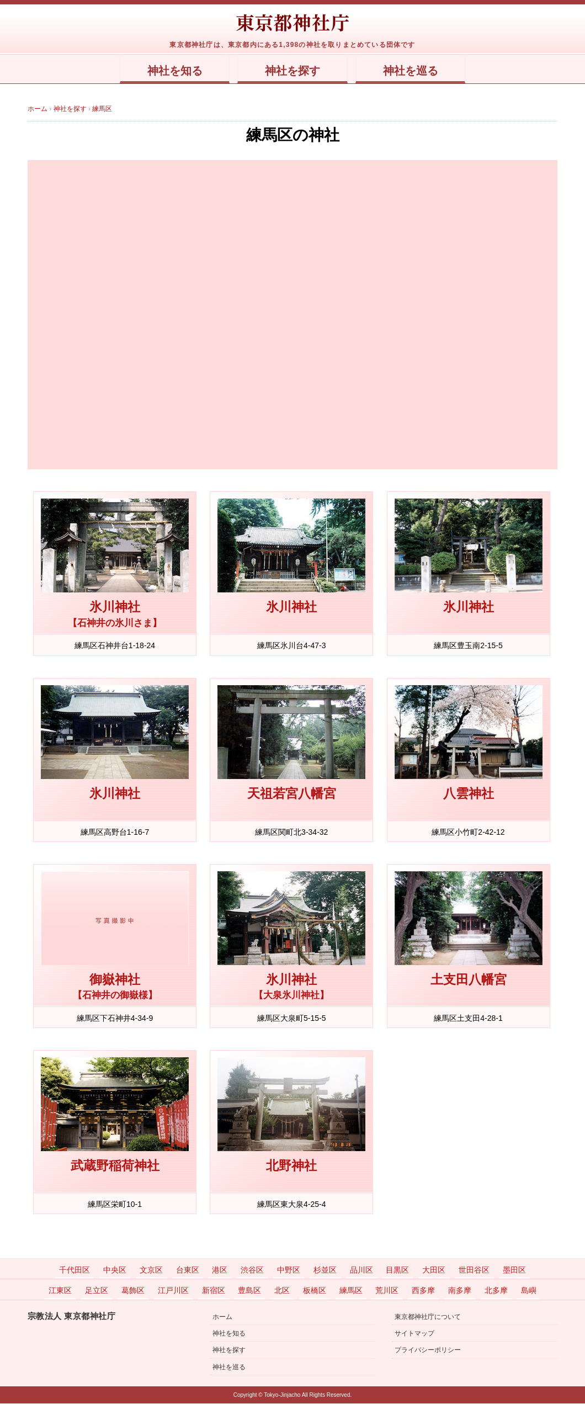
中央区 (114, 1270)
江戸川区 (173, 1290)
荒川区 (386, 1290)
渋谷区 (252, 1270)
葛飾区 (133, 1290)
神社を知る (164, 71)
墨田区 (514, 1270)
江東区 (60, 1290)
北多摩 (496, 1290)
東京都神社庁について (428, 1317)
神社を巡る (420, 71)
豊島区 (249, 1290)
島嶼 (528, 1290)
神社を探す (292, 71)
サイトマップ (414, 1334)
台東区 (187, 1270)
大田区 (433, 1270)
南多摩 (459, 1290)
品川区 (361, 1270)
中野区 (288, 1270)
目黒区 (397, 1270)
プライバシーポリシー (428, 1350)
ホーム (222, 1317)
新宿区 (213, 1290)
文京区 (151, 1270)
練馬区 (351, 1290)
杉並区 (325, 1270)
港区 (219, 1270)
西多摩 (423, 1290)
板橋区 (314, 1290)
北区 (282, 1290)
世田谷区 (474, 1270)
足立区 (96, 1290)
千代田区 (74, 1270)
